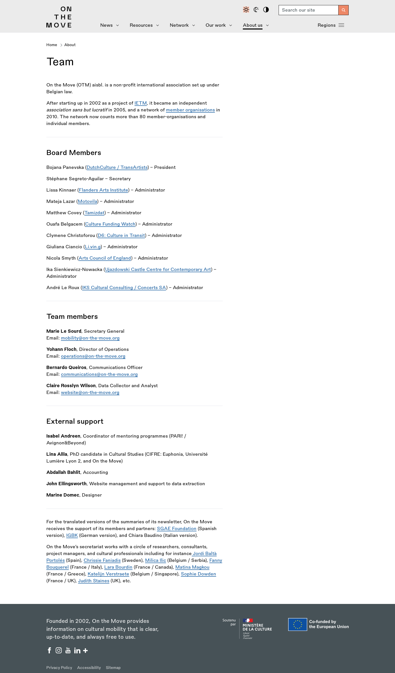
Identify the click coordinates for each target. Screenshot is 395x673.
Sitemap (113, 668)
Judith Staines (93, 580)
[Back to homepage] (59, 26)
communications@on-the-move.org (99, 374)
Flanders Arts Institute (103, 190)
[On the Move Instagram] (59, 652)
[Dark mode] (257, 10)
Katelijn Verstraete (108, 574)
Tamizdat (94, 212)
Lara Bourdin (118, 567)
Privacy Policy (59, 668)
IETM (141, 103)
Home (51, 45)
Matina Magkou (192, 567)
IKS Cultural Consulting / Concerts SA (124, 287)
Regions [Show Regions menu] (331, 24)
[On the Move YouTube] (68, 652)
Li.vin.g (93, 246)
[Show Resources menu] (142, 25)
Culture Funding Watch (110, 224)
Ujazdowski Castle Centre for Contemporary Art (158, 269)
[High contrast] (267, 10)
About (70, 45)
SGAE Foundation (176, 528)
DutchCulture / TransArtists (117, 167)
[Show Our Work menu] (217, 25)
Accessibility (89, 668)
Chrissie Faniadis (102, 560)
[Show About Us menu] (254, 25)
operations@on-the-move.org (93, 356)
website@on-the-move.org (90, 392)
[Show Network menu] (180, 25)
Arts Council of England (105, 258)
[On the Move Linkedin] (78, 652)
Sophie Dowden (198, 574)
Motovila (87, 201)
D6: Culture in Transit (121, 235)
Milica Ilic (155, 560)
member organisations (190, 110)
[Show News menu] (108, 25)
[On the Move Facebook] (50, 652)
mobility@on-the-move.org (90, 338)
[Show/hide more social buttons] (85, 651)
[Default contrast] (247, 10)
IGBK (72, 535)
